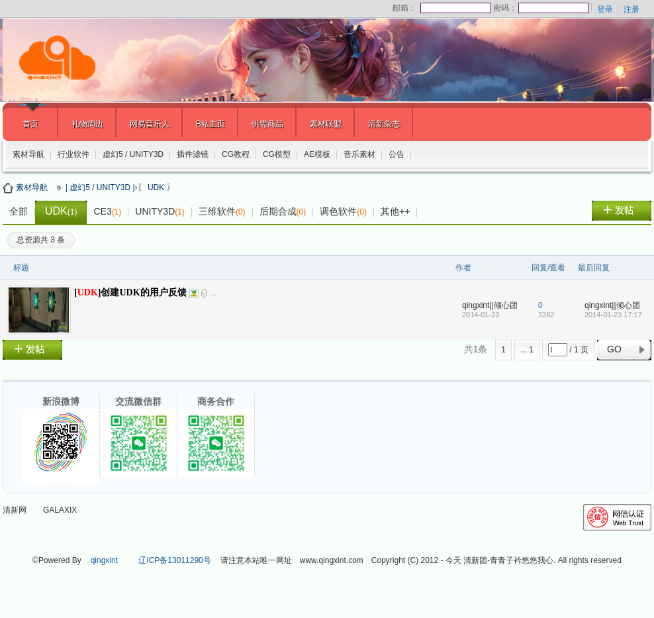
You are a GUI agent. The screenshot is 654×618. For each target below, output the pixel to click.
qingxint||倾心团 (490, 305)
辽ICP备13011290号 (174, 560)
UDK (61, 211)
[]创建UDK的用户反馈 (130, 292)
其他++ (395, 211)
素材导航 (28, 154)
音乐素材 (359, 154)
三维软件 (222, 211)
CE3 (107, 211)
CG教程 (236, 154)
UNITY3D (160, 211)
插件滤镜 (193, 154)
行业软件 (73, 154)
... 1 (527, 349)
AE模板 (317, 154)
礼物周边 (87, 124)
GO (614, 349)
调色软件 (343, 211)
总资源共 (41, 239)
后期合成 (282, 211)
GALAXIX (60, 510)
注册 (631, 9)
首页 (30, 124)
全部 (18, 211)
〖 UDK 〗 (156, 187)
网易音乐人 (149, 124)
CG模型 (277, 154)
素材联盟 (326, 124)
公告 (396, 154)
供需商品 (267, 124)
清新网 (14, 510)
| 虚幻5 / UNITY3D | (100, 187)
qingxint (104, 560)
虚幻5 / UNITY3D (133, 154)
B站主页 (210, 124)
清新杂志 (384, 124)
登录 (605, 9)
